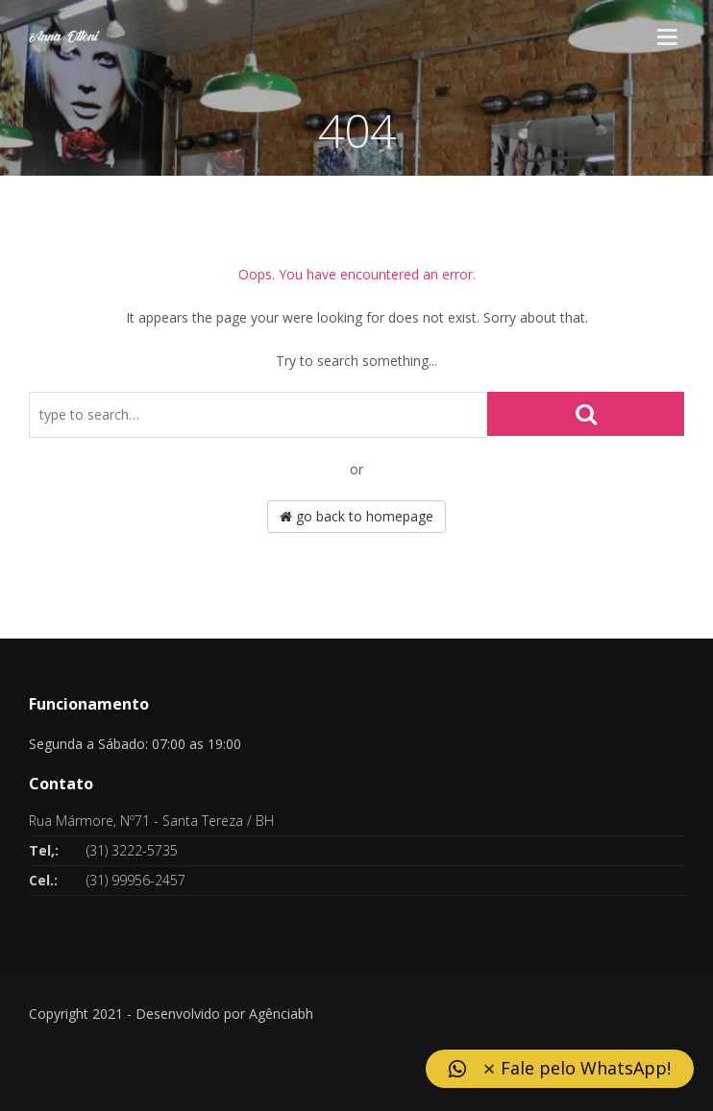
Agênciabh (281, 1013)
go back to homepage (356, 516)
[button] (560, 1069)
